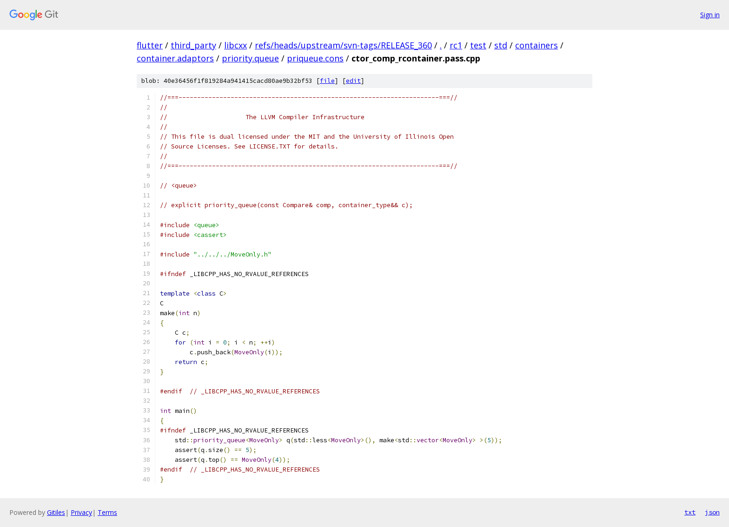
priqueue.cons (315, 58)
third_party (193, 45)
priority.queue (250, 58)
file (327, 81)
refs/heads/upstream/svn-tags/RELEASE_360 (343, 45)
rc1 (456, 45)
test (478, 45)
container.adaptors (175, 58)
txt (690, 512)
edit (353, 81)
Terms (107, 512)
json (712, 512)
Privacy (81, 512)
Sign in (710, 14)
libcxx (235, 45)
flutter (150, 45)
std (500, 45)
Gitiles (56, 512)
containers (536, 45)
